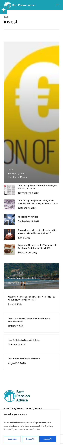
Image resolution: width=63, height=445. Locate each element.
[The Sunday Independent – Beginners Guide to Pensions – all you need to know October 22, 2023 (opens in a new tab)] (31, 204)
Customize (12, 439)
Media (10, 169)
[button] (3, 10)
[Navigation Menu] (57, 5)
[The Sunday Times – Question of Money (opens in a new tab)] (31, 109)
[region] (30, 427)
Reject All (30, 439)
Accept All (48, 439)
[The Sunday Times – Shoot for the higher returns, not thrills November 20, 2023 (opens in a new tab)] (31, 189)
